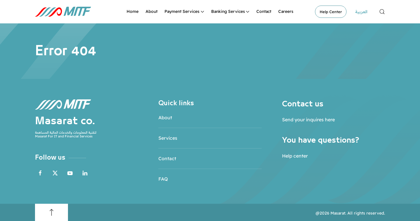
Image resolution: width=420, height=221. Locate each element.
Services (167, 138)
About (152, 11)
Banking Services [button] (230, 11)
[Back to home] (63, 11)
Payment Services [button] (184, 11)
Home (133, 11)
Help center (295, 156)
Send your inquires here (308, 119)
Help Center (331, 11)
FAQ (163, 179)
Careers (285, 11)
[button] (382, 11)
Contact (263, 11)
